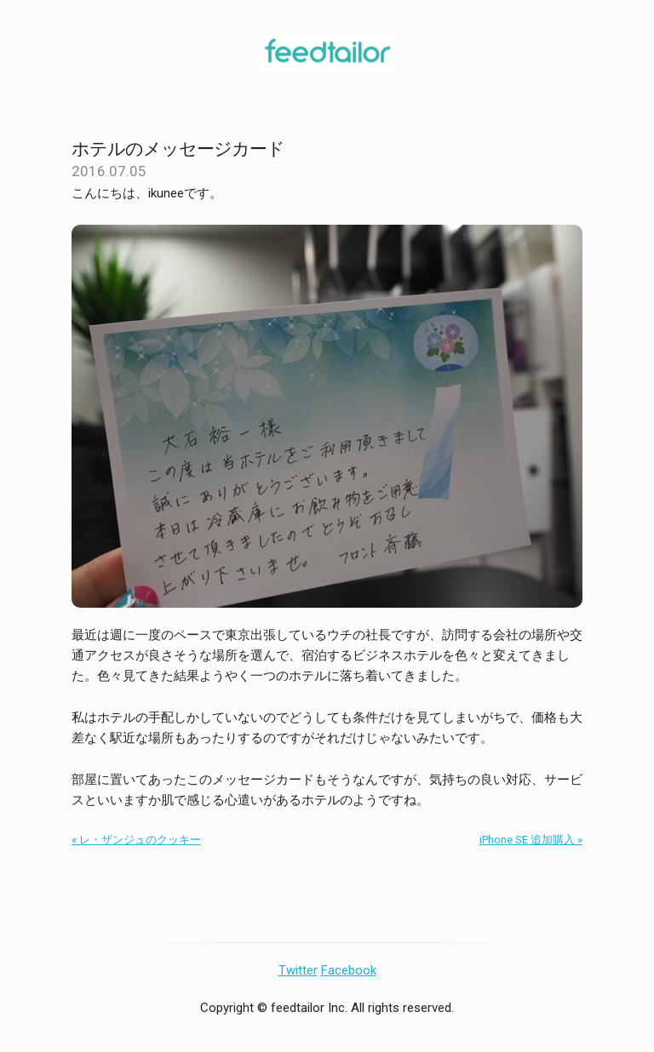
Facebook (348, 970)
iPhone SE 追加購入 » (530, 839)
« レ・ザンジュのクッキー (136, 839)
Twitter (298, 970)
